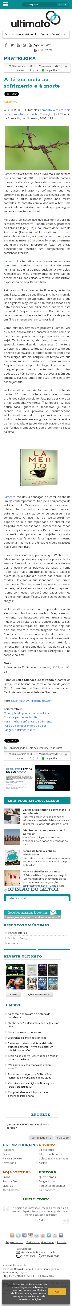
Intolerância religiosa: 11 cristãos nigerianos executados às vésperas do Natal (45, 837)
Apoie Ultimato (36, 1199)
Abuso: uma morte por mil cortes (26, 1032)
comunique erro (41, 1137)
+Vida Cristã (55, 748)
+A (30, 70)
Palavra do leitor (13, 1158)
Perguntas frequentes (52, 1185)
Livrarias (8, 1185)
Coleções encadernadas (53, 1158)
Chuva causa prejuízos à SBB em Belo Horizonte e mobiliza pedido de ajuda (30, 1075)
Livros (6, 1177)
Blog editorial (47, 1181)
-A (37, 70)
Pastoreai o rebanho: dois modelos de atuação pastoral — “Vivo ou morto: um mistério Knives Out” (30, 1046)
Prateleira (8, 1150)
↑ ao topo (63, 1137)
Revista (47, 1145)
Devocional (10, 1163)
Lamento (10, 174)
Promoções (10, 1181)
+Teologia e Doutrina (37, 748)
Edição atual (46, 1150)
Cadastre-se (58, 34)
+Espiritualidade (16, 748)
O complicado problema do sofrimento (29, 713)
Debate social (17, 898)
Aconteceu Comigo (18, 938)
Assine (13, 994)
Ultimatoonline (20, 1145)
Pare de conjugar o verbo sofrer (25, 725)
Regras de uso (14, 1242)
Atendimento (11, 1190)
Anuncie (61, 1242)
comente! (19, 70)
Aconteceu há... (16, 943)
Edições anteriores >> (38, 994)
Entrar (44, 34)
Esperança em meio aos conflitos (27, 1037)
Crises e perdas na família (20, 717)
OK (57, 1291)
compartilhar (50, 70)
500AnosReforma (17, 932)
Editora (47, 1172)
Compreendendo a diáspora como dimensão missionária (28, 1093)
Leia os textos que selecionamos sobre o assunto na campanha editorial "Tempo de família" (46, 858)
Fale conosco (47, 1190)
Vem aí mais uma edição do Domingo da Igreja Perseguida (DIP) (31, 1084)
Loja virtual (17, 1172)
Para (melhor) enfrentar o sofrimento (28, 721)
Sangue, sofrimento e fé (19, 730)
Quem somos (47, 1177)
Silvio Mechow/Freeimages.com (31, 700)
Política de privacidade (40, 1242)
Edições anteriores (50, 1154)
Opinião (7, 1154)
